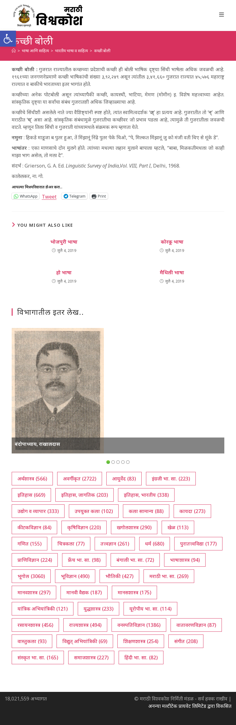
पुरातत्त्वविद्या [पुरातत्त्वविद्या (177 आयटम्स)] (198, 543)
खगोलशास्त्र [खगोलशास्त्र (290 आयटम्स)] (134, 527)
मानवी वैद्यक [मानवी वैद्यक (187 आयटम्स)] (84, 592)
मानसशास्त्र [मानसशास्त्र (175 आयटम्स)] (134, 592)
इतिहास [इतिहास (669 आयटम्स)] (31, 495)
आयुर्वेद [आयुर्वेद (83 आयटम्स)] (124, 478)
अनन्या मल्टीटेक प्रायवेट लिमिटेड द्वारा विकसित (189, 706)
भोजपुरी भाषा (63, 241)
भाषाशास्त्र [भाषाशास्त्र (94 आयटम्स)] (185, 560)
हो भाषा (64, 272)
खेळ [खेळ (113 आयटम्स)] (177, 527)
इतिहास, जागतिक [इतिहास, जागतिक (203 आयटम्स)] (84, 495)
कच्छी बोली (102, 50)
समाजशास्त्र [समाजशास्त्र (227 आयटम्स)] (91, 657)
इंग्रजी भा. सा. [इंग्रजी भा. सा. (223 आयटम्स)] (171, 478)
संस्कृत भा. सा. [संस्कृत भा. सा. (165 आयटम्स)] (38, 657)
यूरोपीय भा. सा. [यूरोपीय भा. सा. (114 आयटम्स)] (150, 608)
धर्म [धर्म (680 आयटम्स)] (154, 543)
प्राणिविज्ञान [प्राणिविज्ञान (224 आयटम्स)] (35, 560)
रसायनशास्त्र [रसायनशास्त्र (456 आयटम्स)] (35, 625)
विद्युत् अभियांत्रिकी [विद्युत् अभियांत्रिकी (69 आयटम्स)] (84, 641)
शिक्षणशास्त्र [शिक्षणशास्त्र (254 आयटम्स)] (140, 641)
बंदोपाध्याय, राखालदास (37, 444)
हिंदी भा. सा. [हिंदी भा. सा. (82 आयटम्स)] (141, 657)
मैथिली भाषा (172, 272)
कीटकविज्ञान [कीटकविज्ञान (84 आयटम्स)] (34, 527)
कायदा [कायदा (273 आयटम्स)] (192, 511)
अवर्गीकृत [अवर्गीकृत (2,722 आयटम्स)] (79, 478)
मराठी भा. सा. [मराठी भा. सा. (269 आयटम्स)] (168, 576)
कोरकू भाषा (172, 241)
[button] (8, 39)
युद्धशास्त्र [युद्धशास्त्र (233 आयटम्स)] (98, 608)
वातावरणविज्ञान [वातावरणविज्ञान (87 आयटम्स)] (196, 625)
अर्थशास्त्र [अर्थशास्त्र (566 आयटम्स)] (32, 478)
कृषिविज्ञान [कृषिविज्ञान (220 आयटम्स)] (84, 527)
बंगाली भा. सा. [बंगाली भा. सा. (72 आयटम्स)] (135, 560)
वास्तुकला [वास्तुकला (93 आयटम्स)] (32, 641)
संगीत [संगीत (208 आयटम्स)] (186, 641)
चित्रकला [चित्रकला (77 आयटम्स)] (71, 543)
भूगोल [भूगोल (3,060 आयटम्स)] (31, 576)
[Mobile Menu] (221, 14)
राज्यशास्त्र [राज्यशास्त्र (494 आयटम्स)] (85, 625)
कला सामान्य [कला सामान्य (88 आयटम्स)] (146, 511)
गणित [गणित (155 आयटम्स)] (29, 543)
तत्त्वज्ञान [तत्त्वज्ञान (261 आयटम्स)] (114, 543)
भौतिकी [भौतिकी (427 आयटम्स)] (119, 576)
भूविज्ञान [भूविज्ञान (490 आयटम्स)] (75, 576)
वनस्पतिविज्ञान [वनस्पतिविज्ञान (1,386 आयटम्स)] (138, 625)
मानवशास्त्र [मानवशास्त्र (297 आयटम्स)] (34, 592)
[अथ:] (14, 50)
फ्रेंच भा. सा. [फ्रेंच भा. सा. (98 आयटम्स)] (84, 560)
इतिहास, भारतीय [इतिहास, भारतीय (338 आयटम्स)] (146, 495)
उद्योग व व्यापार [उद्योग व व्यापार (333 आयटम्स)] (38, 511)
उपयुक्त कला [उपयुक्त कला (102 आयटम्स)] (94, 511)
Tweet (49, 196)
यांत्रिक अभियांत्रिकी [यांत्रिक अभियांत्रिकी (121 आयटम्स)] (43, 608)
